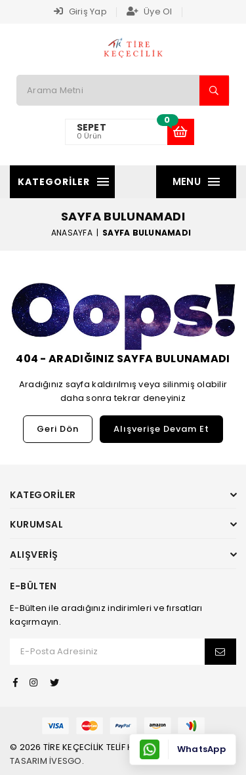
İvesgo (65, 761)
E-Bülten (33, 586)
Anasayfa (71, 232)
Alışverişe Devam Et (161, 429)
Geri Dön (58, 429)
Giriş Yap (80, 11)
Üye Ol (150, 11)
